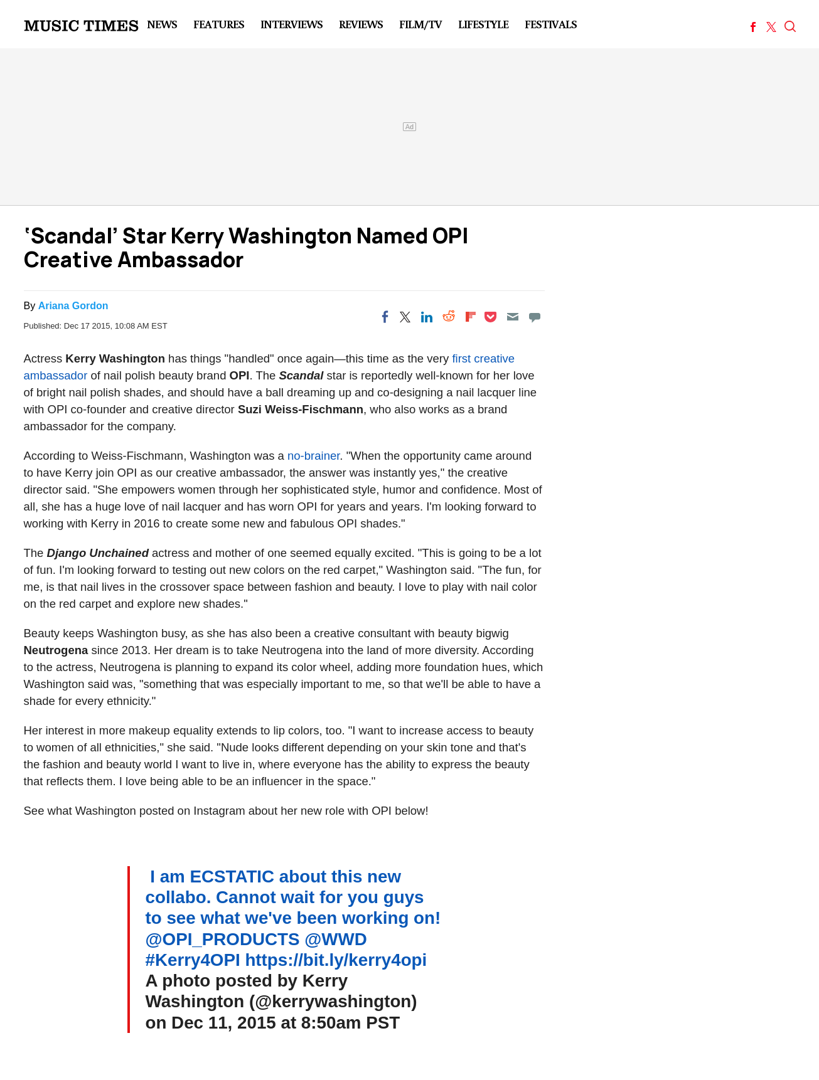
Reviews (361, 23)
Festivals (551, 23)
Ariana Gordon (73, 305)
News (162, 23)
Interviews (291, 23)
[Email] (513, 316)
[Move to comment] (535, 316)
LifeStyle (483, 23)
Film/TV (420, 23)
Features (218, 23)
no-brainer (313, 455)
